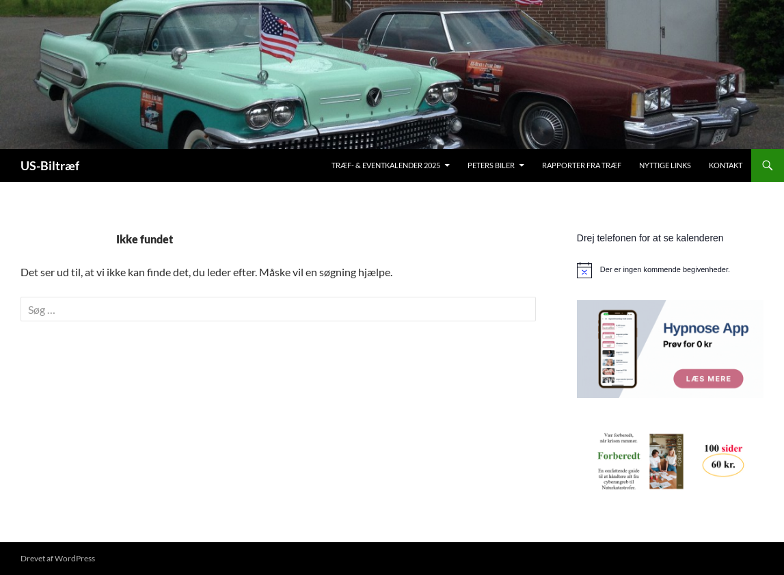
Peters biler (491, 165)
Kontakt (725, 165)
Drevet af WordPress (58, 558)
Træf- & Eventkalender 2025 (386, 165)
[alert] (670, 270)
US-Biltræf (50, 165)
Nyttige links (665, 165)
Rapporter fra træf (581, 165)
